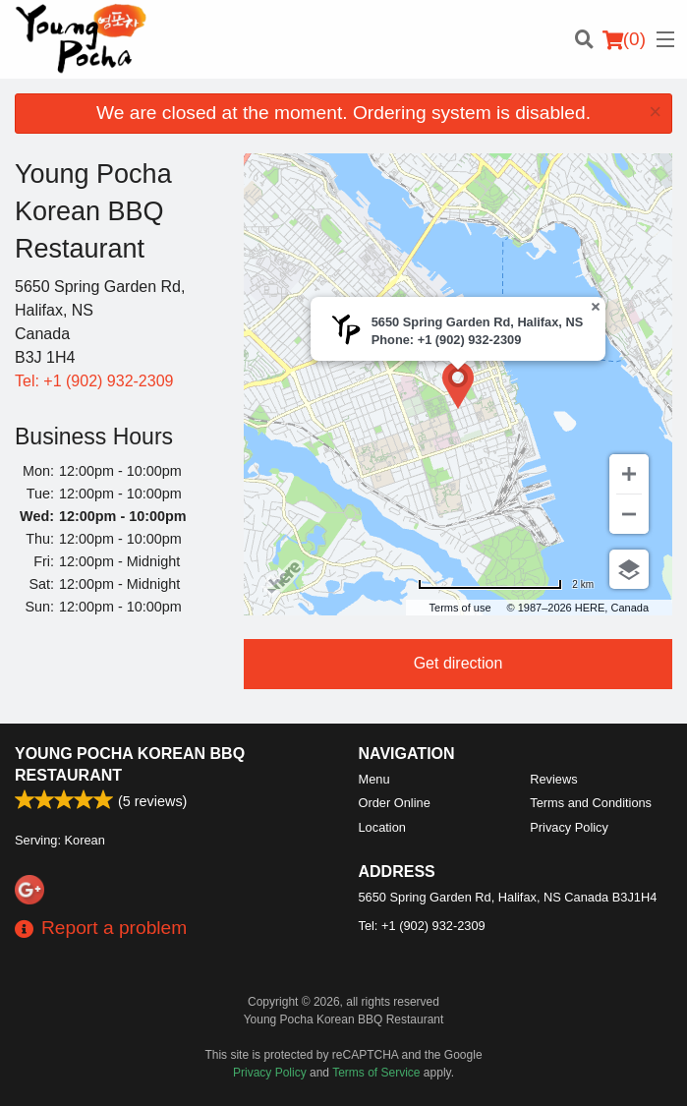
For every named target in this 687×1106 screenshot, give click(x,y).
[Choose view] (629, 569)
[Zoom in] (629, 474)
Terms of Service (376, 1072)
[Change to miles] (506, 584)
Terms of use (460, 607)
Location (382, 827)
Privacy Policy (569, 827)
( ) (624, 39)
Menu (374, 779)
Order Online (394, 802)
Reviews (553, 779)
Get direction (458, 663)
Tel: (94, 381)
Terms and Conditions (591, 802)
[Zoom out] (629, 514)
